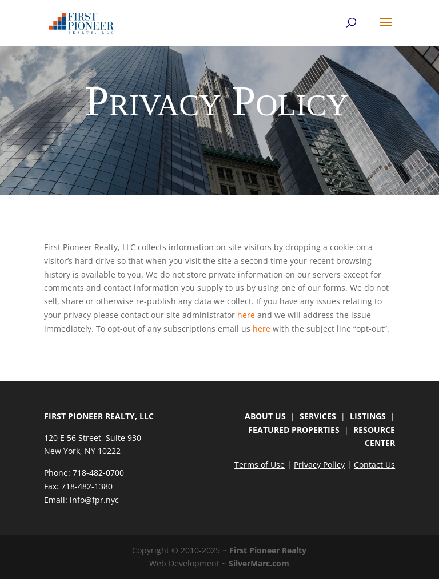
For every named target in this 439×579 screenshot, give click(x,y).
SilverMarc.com (259, 563)
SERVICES (318, 416)
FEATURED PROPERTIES (294, 429)
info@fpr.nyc (94, 499)
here (246, 314)
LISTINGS (368, 416)
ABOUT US (265, 416)
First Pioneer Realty (267, 550)
